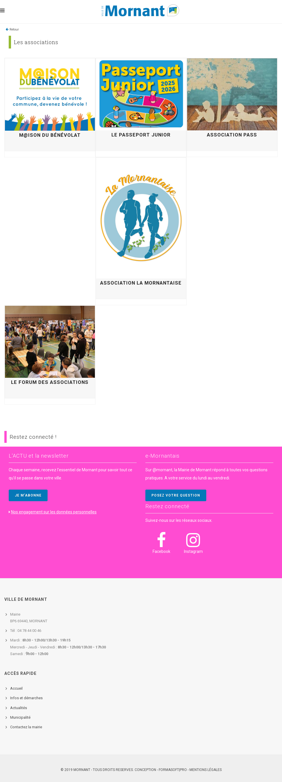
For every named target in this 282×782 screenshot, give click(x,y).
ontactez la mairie (27, 727)
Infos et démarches (26, 698)
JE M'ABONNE (28, 495)
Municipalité (20, 717)
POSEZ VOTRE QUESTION (175, 495)
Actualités (18, 708)
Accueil (16, 688)
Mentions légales (205, 770)
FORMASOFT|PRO (173, 770)
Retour (14, 29)
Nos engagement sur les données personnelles (54, 512)
